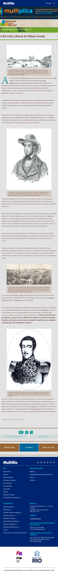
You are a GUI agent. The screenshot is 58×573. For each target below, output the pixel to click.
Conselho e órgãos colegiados (12, 512)
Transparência (7, 503)
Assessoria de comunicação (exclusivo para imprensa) (42, 524)
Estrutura (5, 474)
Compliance (7, 510)
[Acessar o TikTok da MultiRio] (44, 462)
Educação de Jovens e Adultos (16, 419)
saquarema (34, 406)
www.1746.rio (38, 541)
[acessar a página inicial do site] (9, 3)
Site (4, 468)
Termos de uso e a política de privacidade (14, 533)
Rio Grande (5, 300)
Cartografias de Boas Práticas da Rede (41, 474)
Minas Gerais (25, 78)
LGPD (5, 530)
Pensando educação (9, 494)
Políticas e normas (9, 515)
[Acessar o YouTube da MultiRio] (38, 462)
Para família (6, 489)
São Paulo (16, 295)
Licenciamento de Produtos (11, 497)
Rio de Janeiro (50, 298)
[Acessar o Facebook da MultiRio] (48, 462)
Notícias (5, 492)
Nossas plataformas (36, 468)
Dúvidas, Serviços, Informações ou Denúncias (41, 534)
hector (32, 477)
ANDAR (33, 471)
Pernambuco (18, 300)
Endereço (33, 503)
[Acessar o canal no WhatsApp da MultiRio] (51, 462)
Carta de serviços (8, 507)
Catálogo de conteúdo (9, 480)
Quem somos (7, 471)
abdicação (45, 310)
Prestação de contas (9, 518)
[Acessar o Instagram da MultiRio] (41, 462)
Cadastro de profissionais (11, 527)
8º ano (7, 419)
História (3, 419)
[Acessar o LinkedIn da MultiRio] (54, 462)
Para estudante (7, 486)
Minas (22, 295)
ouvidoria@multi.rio (35, 518)
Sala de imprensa (8, 477)
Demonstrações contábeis (11, 521)
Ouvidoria (33, 515)
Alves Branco (36, 409)
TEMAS (33, 480)
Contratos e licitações (10, 524)
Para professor (7, 483)
